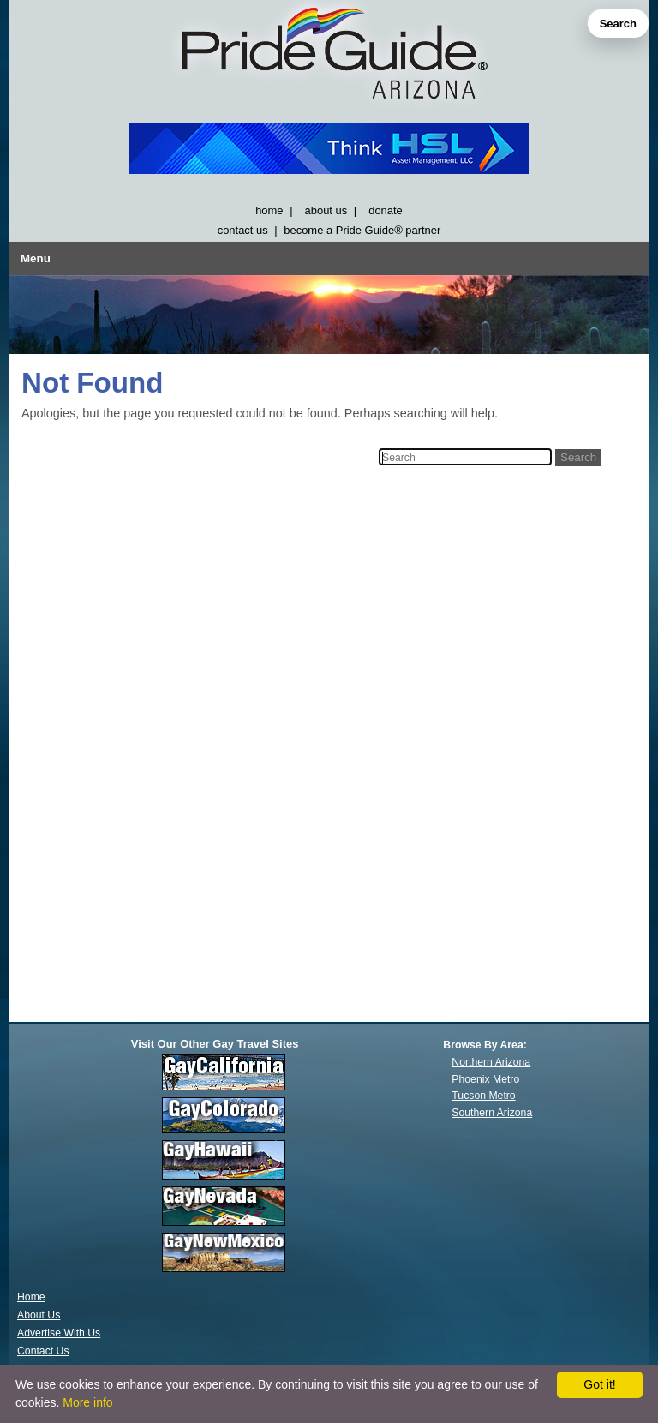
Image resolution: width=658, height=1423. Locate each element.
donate (385, 210)
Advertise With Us (58, 1333)
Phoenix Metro (485, 1079)
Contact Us (43, 1351)
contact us (243, 230)
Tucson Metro (483, 1096)
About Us (38, 1315)
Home (31, 1297)
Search (618, 23)
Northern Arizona (491, 1062)
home (269, 210)
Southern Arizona (492, 1113)
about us (326, 210)
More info (87, 1402)
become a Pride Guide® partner (362, 230)
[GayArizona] (329, 57)
